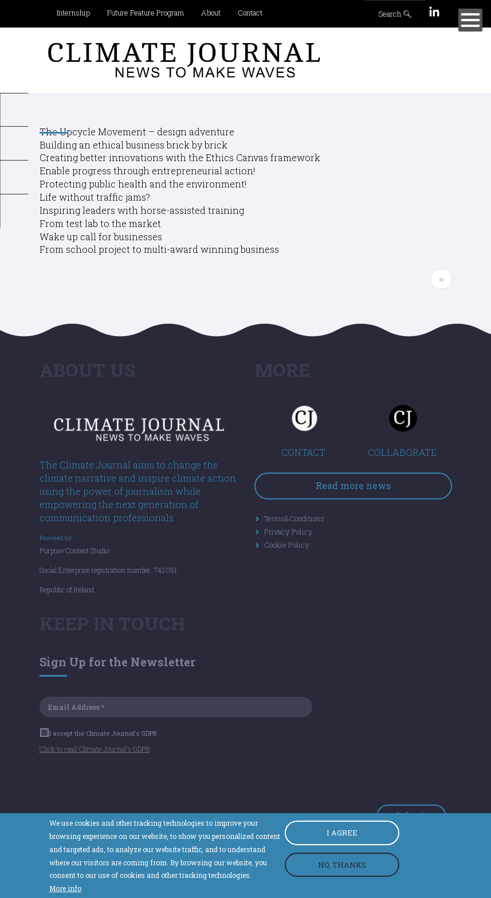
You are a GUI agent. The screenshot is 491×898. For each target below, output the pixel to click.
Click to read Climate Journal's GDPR (95, 748)
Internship (73, 12)
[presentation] (127, 782)
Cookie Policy (286, 545)
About (211, 12)
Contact (250, 12)
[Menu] (470, 20)
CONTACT (303, 452)
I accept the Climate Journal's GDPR (99, 733)
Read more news (353, 485)
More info (65, 889)
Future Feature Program (145, 12)
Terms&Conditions (294, 518)
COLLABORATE (402, 452)
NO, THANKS (342, 865)
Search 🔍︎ (395, 14)
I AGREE (342, 834)
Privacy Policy (288, 531)
